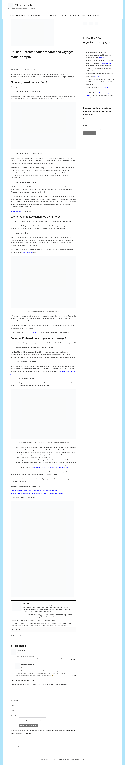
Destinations (67, 16)
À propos (77, 16)
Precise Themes (82, 759)
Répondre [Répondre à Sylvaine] (73, 659)
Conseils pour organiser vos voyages (31, 16)
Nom (13, 705)
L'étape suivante (27, 5)
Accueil (14, 16)
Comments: (41, 64)
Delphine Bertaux (30, 64)
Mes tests (56, 16)
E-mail (13, 710)
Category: (13, 635)
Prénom (85, 119)
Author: (23, 64)
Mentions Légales (15, 746)
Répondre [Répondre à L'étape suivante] (74, 675)
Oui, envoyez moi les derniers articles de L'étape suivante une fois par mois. (36, 720)
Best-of (48, 16)
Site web (13, 716)
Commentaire (15, 700)
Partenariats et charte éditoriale (92, 16)
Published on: (14, 64)
